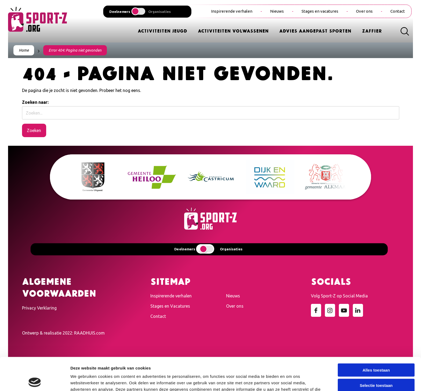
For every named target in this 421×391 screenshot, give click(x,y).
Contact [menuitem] (397, 11)
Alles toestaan (376, 337)
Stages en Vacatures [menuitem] (170, 306)
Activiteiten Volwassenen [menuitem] (233, 30)
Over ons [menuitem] (364, 11)
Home (24, 50)
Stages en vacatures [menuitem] (320, 11)
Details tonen (290, 380)
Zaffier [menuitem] (372, 30)
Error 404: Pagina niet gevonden (75, 50)
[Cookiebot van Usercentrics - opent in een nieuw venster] (34, 380)
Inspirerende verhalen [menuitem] (231, 11)
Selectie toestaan (376, 352)
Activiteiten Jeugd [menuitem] (162, 30)
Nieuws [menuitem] (277, 11)
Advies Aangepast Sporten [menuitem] (315, 30)
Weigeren (376, 367)
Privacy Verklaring (39, 307)
